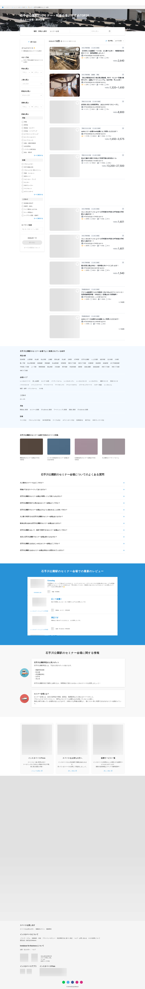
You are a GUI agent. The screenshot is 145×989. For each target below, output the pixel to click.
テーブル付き (56, 420)
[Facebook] (72, 982)
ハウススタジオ (24, 385)
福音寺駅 (102, 359)
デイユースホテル (71, 385)
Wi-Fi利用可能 (46, 420)
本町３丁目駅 (24, 370)
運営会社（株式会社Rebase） (28, 940)
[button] (72, 484)
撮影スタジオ (104, 381)
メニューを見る (36, 771)
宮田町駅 (63, 363)
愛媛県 (24, 7)
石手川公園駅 (85, 359)
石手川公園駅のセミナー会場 (41, 7)
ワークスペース (48, 385)
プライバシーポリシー (49, 938)
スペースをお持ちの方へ (27, 929)
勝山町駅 (50, 367)
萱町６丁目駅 (72, 363)
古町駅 (70, 359)
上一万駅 (33, 367)
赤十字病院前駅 (114, 363)
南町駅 (80, 367)
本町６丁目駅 (82, 363)
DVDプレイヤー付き (98, 420)
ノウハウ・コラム (25, 938)
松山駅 (37, 359)
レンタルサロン (93, 381)
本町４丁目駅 (115, 367)
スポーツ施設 (98, 385)
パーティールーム (56, 381)
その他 (41, 388)
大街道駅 (57, 367)
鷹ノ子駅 (22, 363)
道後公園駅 (87, 367)
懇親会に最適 (24, 409)
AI (123, 47)
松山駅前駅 (55, 363)
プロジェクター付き (34, 420)
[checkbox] (22, 122)
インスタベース (7, 7)
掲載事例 (48, 929)
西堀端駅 (47, 363)
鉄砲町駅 (105, 363)
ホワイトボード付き (68, 420)
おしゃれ (22, 399)
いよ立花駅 (94, 359)
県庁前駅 (64, 367)
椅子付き (87, 420)
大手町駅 (76, 359)
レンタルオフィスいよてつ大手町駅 (39, 611)
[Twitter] (68, 982)
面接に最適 (72, 409)
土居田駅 (30, 359)
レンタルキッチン (69, 381)
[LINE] (63, 982)
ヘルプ (34, 949)
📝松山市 (29, 7)
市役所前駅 (73, 367)
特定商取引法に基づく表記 (64, 938)
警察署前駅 (42, 367)
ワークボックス (59, 385)
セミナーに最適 (34, 409)
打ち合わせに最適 (46, 409)
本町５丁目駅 (105, 367)
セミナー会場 (17, 7)
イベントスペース (36, 385)
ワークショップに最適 (60, 409)
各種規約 (34, 938)
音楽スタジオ (114, 381)
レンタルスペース (25, 381)
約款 (39, 938)
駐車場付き (80, 420)
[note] (81, 982)
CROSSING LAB (37, 592)
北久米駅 (110, 359)
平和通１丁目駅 (24, 367)
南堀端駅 (40, 363)
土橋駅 (50, 359)
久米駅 (117, 359)
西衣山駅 (57, 359)
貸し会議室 (36, 381)
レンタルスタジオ (81, 381)
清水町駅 (22, 359)
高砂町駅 (98, 363)
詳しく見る (72, 771)
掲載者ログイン (40, 929)
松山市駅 (43, 359)
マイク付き (23, 420)
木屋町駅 (90, 363)
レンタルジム (108, 385)
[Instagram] (76, 982)
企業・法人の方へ (25, 949)
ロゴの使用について (94, 938)
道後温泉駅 (96, 367)
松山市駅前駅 (31, 363)
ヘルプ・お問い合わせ (80, 938)
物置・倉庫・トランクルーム (28, 388)
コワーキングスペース (85, 385)
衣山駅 (64, 359)
